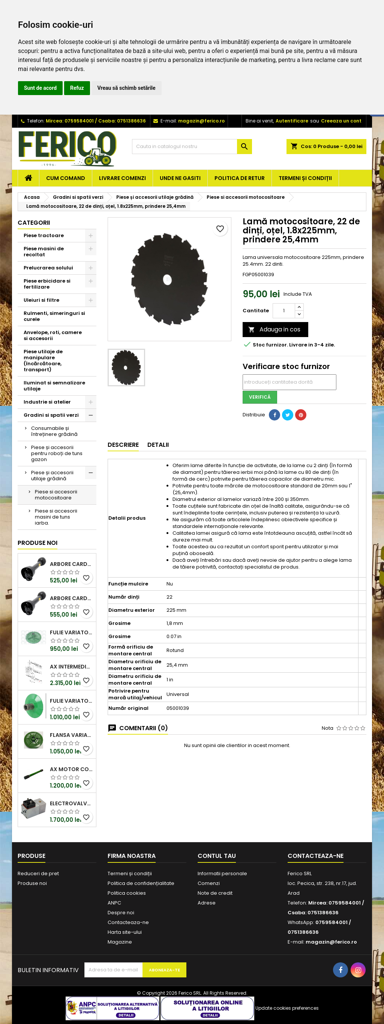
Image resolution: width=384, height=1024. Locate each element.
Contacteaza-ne (128, 922)
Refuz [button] (77, 88)
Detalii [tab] (158, 444)
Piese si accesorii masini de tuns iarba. (56, 516)
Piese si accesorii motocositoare (56, 494)
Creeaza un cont (341, 121)
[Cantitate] (284, 310)
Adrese (207, 902)
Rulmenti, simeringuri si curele (54, 316)
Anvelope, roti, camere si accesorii (53, 335)
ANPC (114, 902)
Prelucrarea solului (48, 267)
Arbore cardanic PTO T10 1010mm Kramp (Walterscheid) (71, 564)
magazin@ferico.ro (201, 121)
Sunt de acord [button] (40, 88)
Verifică (260, 397)
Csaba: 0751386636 (122, 121)
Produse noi (37, 542)
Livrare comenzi (122, 178)
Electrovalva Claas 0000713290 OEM (71, 803)
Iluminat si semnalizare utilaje (54, 385)
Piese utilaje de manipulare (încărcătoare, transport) (43, 360)
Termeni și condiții (305, 178)
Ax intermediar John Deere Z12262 (71, 667)
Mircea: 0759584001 (70, 121)
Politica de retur (239, 178)
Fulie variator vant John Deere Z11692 (71, 632)
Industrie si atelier (47, 401)
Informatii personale (222, 873)
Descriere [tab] (123, 444)
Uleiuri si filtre (41, 300)
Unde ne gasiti (180, 178)
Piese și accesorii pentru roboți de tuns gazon (56, 453)
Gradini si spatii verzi (51, 415)
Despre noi (121, 912)
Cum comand (65, 178)
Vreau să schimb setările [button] (127, 88)
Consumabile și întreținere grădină (54, 431)
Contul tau (217, 856)
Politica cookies (127, 893)
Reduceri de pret (38, 873)
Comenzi (209, 883)
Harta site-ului (125, 932)
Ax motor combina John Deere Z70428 (71, 769)
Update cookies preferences (287, 1008)
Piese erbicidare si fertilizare (47, 283)
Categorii (34, 222)
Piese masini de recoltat (44, 251)
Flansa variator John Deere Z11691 (71, 735)
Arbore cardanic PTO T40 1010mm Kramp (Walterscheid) (71, 598)
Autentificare (292, 121)
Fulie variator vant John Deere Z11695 (71, 701)
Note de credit (215, 893)
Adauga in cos (274, 329)
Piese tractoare (44, 235)
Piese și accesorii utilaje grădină (52, 475)
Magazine (120, 941)
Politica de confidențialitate (141, 883)
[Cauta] (192, 146)
